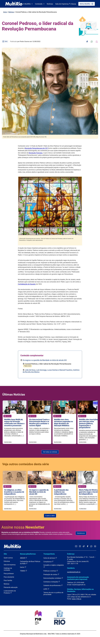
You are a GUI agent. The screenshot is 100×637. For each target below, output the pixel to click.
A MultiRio (28, 4)
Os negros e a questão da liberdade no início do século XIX (45, 360)
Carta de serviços (50, 558)
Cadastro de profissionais (53, 585)
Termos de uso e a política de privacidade (53, 593)
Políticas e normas (50, 571)
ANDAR (23, 558)
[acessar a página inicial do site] (14, 4)
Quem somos (8, 558)
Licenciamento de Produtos (10, 592)
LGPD (46, 589)
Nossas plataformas (28, 554)
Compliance (48, 562)
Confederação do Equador (26, 284)
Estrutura (7, 561)
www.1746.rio (76, 599)
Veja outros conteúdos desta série (25, 464)
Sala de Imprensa (62, 4)
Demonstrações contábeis (53, 578)
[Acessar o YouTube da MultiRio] (76, 546)
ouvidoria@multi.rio (73, 572)
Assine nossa (22, 527)
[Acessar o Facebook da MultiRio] (87, 546)
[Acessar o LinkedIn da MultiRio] (95, 546)
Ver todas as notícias (50, 452)
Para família (8, 580)
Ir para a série (50, 516)
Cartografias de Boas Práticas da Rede (30, 562)
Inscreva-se (81, 533)
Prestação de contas (51, 574)
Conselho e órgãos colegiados (53, 566)
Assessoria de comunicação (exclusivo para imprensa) (78, 578)
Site (5, 554)
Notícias (50, 4)
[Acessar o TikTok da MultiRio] (84, 546)
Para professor (9, 573)
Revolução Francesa (35, 153)
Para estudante (9, 577)
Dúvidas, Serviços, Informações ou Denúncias (80, 590)
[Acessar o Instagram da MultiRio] (80, 546)
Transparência (49, 554)
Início (5, 12)
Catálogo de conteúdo (8, 569)
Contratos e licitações (51, 582)
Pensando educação (11, 587)
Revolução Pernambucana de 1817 (36, 148)
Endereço (70, 554)
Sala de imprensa (10, 565)
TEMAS (23, 571)
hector (23, 567)
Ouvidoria (71, 568)
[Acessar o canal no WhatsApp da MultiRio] (91, 546)
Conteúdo (39, 4)
